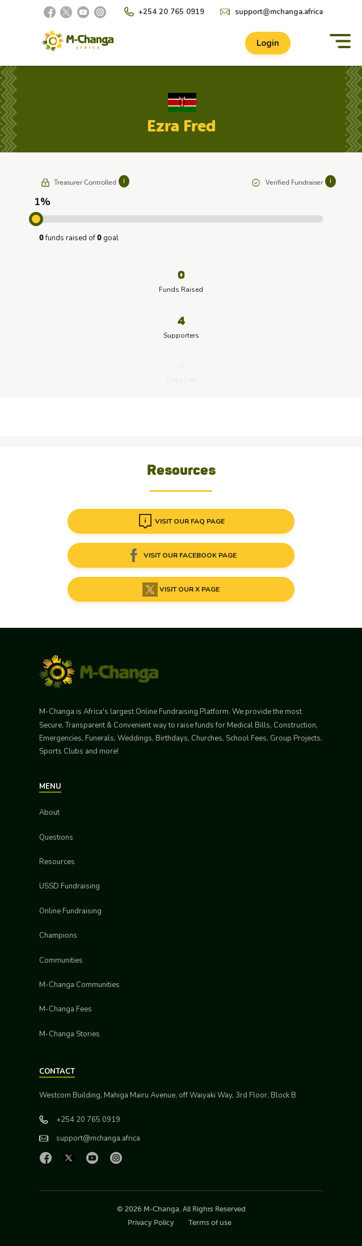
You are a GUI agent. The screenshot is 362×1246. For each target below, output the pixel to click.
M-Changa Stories (69, 1034)
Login (267, 43)
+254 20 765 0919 (171, 12)
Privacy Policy (151, 1222)
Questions (56, 837)
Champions (58, 935)
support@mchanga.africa (279, 12)
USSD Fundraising (69, 886)
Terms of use (209, 1222)
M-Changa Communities (79, 985)
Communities (61, 960)
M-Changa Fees (65, 1009)
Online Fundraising (70, 911)
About (49, 812)
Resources (57, 862)
